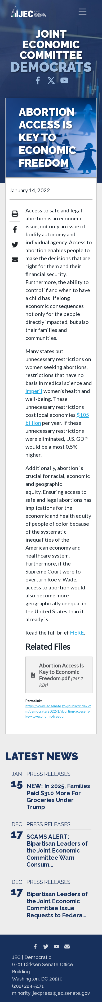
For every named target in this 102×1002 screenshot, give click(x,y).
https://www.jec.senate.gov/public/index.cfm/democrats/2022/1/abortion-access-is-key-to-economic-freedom (58, 711)
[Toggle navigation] (83, 11)
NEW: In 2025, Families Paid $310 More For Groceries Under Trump (58, 796)
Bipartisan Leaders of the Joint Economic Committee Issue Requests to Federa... (57, 904)
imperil (33, 391)
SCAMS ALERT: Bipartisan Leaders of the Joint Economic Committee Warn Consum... (57, 850)
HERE (77, 632)
